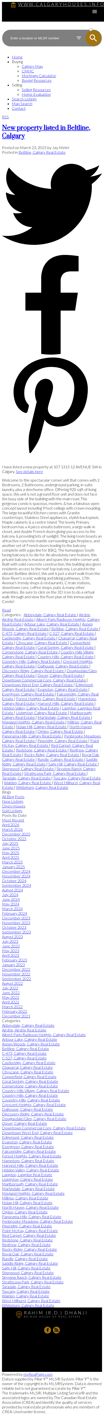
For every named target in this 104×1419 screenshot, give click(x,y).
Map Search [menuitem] (22, 103)
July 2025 (10, 843)
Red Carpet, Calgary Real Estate (29, 1235)
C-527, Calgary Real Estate (72, 633)
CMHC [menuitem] (28, 71)
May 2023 (10, 950)
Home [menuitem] (17, 57)
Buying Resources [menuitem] (37, 80)
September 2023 (16, 932)
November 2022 (16, 974)
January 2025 (13, 866)
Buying (17, 61)
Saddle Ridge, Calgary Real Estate (30, 1263)
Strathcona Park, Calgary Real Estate (55, 773)
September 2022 (16, 978)
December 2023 (16, 918)
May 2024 (10, 904)
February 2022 (14, 1011)
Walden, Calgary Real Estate (28, 782)
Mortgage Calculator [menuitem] (39, 75)
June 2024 (11, 899)
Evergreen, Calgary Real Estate (28, 694)
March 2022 (12, 1006)
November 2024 (16, 876)
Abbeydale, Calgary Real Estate (50, 614)
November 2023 (16, 922)
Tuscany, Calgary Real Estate (77, 778)
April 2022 (10, 1002)
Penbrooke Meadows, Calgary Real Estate (37, 1221)
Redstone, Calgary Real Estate (42, 750)
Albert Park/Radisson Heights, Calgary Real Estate (44, 1034)
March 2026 (12, 829)
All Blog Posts (13, 796)
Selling (17, 85)
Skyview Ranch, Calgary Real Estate (31, 1277)
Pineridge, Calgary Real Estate (62, 740)
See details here (29, 471)
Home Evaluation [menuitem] (36, 94)
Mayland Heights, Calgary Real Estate (33, 722)
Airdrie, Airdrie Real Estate (24, 1030)
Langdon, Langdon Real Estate (27, 1174)
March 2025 (12, 862)
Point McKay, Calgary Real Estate (30, 1230)
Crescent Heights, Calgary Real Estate (34, 1104)
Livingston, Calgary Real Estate (42, 712)
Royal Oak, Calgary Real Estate (27, 1254)
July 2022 (10, 988)
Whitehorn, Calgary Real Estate (42, 787)
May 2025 (10, 852)
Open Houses (13, 806)
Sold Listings (12, 810)
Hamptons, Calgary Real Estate (28, 1160)
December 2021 (16, 1016)
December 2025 (16, 834)
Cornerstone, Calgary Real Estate (30, 652)
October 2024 (14, 880)
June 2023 (11, 946)
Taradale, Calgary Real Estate (26, 778)
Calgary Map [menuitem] (32, 66)
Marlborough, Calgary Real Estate (30, 1184)
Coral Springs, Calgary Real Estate (65, 647)
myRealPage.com (37, 1374)
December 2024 (16, 871)
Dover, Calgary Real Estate (60, 675)
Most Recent (13, 820)
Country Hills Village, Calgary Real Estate (35, 1090)
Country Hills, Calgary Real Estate (65, 656)
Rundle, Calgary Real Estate (60, 759)
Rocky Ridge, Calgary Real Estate (52, 754)
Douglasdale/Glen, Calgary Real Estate (34, 1118)
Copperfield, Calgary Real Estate (29, 1076)
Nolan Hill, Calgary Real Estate (41, 726)
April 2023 (10, 955)
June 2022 (11, 992)
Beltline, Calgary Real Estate (42, 152)
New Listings (12, 801)
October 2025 (14, 838)
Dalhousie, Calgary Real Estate (63, 666)
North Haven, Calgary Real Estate (30, 1207)
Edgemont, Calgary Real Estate (28, 1137)
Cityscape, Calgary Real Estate (42, 642)
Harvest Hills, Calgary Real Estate (65, 703)
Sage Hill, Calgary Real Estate (73, 764)
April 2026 (10, 824)
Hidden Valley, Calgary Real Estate (31, 708)
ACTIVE (95, 25)
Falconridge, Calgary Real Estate (29, 1151)
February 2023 (14, 960)
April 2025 (10, 857)
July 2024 (10, 894)
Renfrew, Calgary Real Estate (26, 1244)
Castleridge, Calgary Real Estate (29, 638)
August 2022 (12, 983)
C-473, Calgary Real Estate (24, 633)
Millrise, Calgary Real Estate (25, 1198)
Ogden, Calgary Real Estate (60, 731)
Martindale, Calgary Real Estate (64, 717)
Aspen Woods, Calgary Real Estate (47, 626)
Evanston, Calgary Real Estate (62, 689)
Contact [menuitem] (19, 108)
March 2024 (12, 908)
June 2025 (11, 848)
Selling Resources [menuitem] (36, 89)
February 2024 (14, 913)
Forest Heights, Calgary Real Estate (46, 698)
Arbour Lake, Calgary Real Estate (52, 624)
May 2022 (10, 997)
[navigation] (52, 83)
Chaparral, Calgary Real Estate (27, 1067)
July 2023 (10, 941)
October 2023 (14, 927)
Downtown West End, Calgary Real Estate (37, 684)
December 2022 (16, 969)
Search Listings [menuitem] (24, 99)
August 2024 (12, 890)
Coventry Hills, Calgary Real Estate (31, 661)
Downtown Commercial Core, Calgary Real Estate (44, 680)
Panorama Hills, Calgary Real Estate (32, 736)
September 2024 (16, 885)
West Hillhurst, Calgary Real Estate (31, 1300)
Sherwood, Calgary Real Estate (28, 768)
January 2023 (13, 964)
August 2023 (12, 936)
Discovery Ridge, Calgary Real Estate (33, 670)
